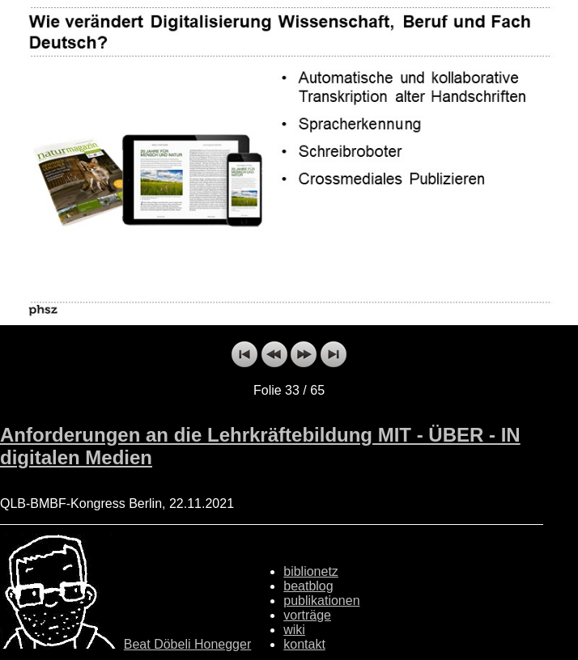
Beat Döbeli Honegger (187, 644)
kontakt (304, 644)
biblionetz (310, 571)
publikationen (321, 600)
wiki (294, 630)
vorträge (307, 615)
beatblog (308, 586)
